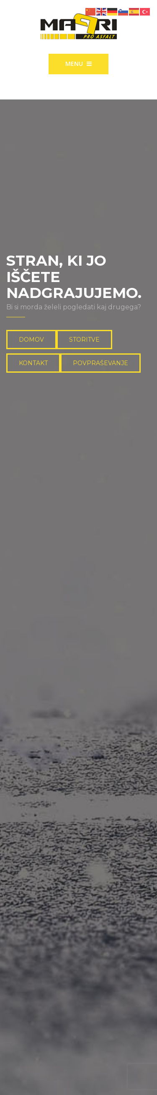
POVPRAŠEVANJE (100, 363)
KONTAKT (33, 363)
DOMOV (31, 339)
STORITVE (84, 339)
